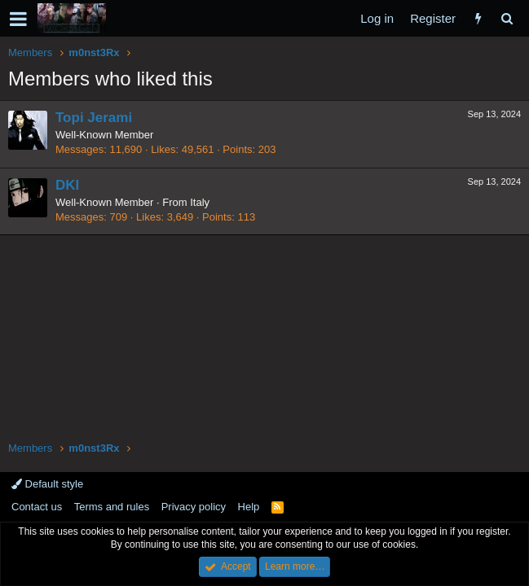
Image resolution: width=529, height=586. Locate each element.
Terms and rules (111, 507)
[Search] (506, 18)
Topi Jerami (93, 117)
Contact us (36, 507)
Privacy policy (193, 507)
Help (249, 507)
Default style (47, 484)
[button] (18, 18)
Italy (199, 202)
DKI (67, 185)
